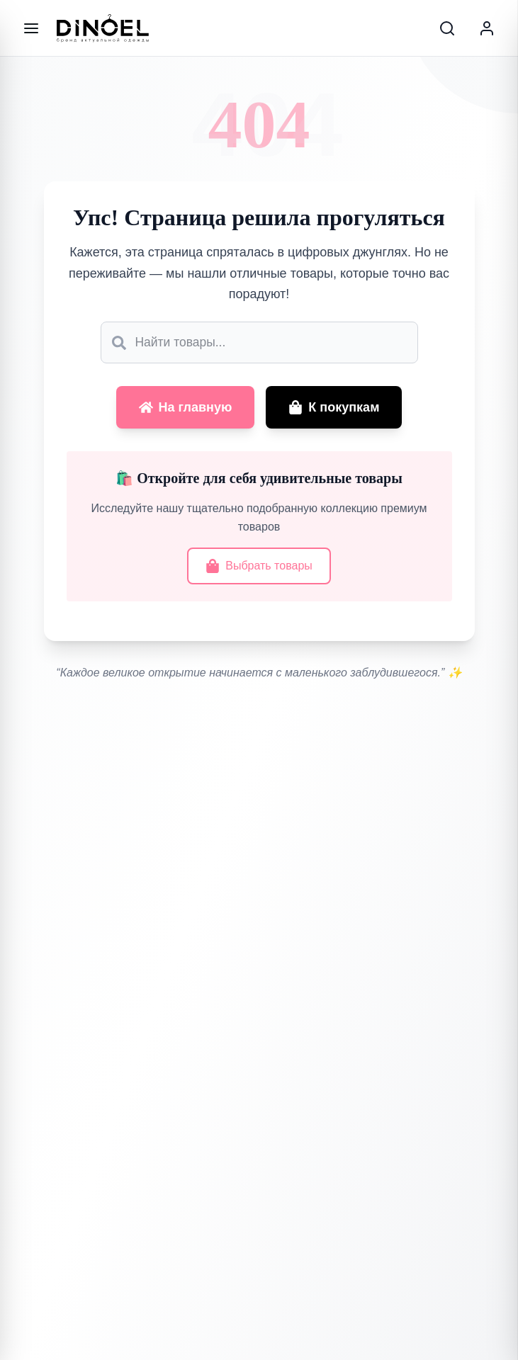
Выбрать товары (259, 568)
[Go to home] (103, 28)
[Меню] (31, 28)
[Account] (487, 28)
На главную (185, 409)
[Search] (447, 28)
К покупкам (333, 409)
